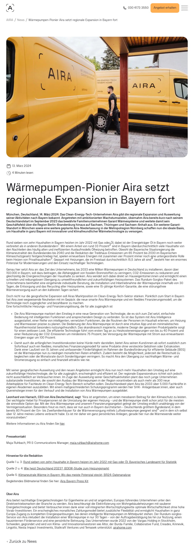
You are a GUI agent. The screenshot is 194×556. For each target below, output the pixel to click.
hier (62, 423)
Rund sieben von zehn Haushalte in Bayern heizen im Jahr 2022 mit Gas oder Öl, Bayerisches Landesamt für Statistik (100, 462)
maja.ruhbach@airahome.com (89, 442)
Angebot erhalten (165, 7)
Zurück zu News (21, 541)
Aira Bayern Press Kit (74, 481)
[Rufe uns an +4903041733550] (135, 8)
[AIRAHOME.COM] (10, 8)
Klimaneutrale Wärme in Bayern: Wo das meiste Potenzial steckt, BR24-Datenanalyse (74, 475)
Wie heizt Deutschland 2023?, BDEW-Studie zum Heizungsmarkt (66, 468)
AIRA (9, 20)
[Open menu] (184, 8)
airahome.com (122, 527)
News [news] (20, 20)
